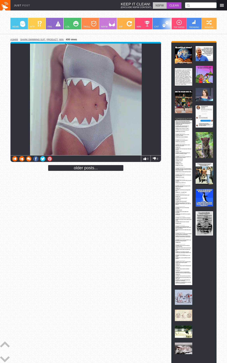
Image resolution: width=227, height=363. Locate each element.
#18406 (14, 39)
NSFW (108, 24)
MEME (18, 24)
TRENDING (194, 24)
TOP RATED (179, 24)
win (61, 39)
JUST (22, 5)
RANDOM (209, 24)
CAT (161, 24)
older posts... (86, 167)
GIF (125, 24)
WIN (143, 24)
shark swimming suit (32, 39)
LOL (72, 24)
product (52, 39)
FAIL (54, 24)
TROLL (89, 24)
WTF (36, 24)
